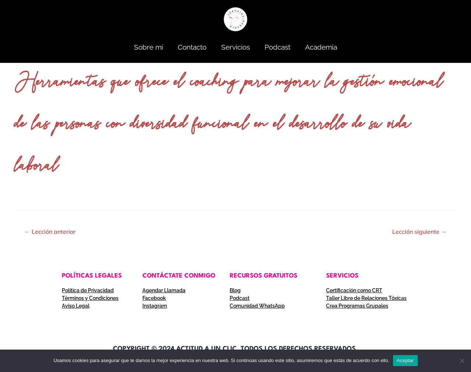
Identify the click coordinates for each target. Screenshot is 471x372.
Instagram (154, 306)
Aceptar (405, 360)
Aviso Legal (75, 306)
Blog (235, 290)
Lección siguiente (419, 231)
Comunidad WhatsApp (257, 306)
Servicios (235, 47)
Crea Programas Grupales (357, 306)
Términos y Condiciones (90, 298)
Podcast (277, 47)
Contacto (192, 47)
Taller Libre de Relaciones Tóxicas (366, 298)
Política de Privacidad (88, 290)
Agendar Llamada (163, 290)
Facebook (154, 298)
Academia (321, 47)
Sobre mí (148, 47)
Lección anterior (49, 231)
